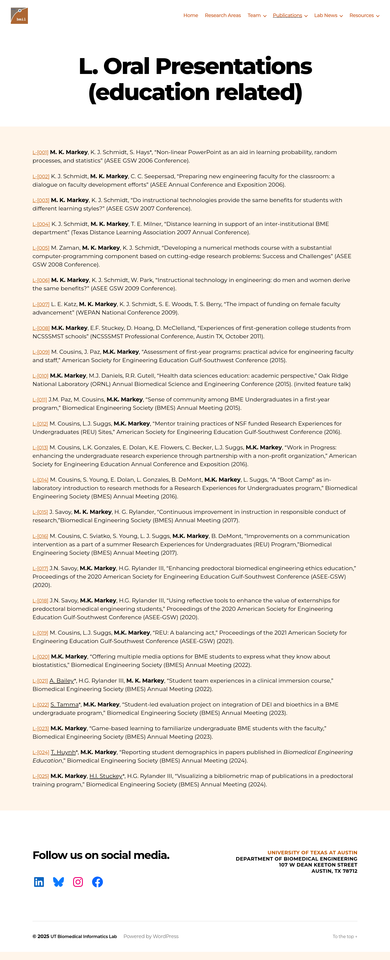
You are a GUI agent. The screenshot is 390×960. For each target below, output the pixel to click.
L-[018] (41, 608)
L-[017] (41, 576)
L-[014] (41, 487)
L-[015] (41, 520)
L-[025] (42, 784)
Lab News (325, 19)
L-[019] (41, 640)
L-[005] (42, 255)
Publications (287, 19)
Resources (361, 19)
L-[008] (42, 336)
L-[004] (42, 232)
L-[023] (42, 736)
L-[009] (42, 359)
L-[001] (41, 160)
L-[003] (42, 208)
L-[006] (42, 288)
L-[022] (42, 712)
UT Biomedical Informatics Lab (89, 945)
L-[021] (41, 688)
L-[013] (41, 455)
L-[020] (42, 664)
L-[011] (41, 407)
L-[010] (41, 383)
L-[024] (42, 760)
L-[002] (42, 184)
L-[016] (41, 544)
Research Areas (223, 19)
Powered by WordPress (160, 945)
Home (190, 19)
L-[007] (42, 312)
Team (254, 19)
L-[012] (41, 431)
